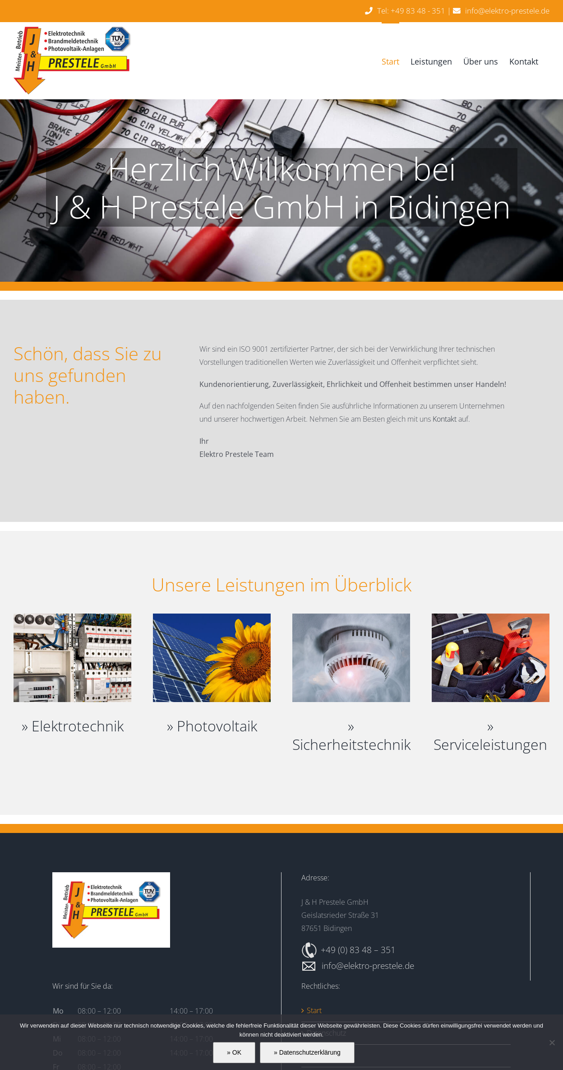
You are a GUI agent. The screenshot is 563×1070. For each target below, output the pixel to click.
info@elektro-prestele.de (507, 10)
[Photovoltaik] (212, 617)
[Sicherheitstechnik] (351, 617)
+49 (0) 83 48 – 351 (358, 950)
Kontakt (445, 419)
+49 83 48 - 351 (418, 10)
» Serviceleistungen (490, 735)
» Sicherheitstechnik (351, 735)
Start (314, 1010)
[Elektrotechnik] (72, 617)
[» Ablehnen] (551, 1042)
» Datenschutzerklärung (307, 1052)
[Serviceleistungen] (490, 617)
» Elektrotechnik (73, 725)
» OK (234, 1052)
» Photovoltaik (212, 725)
